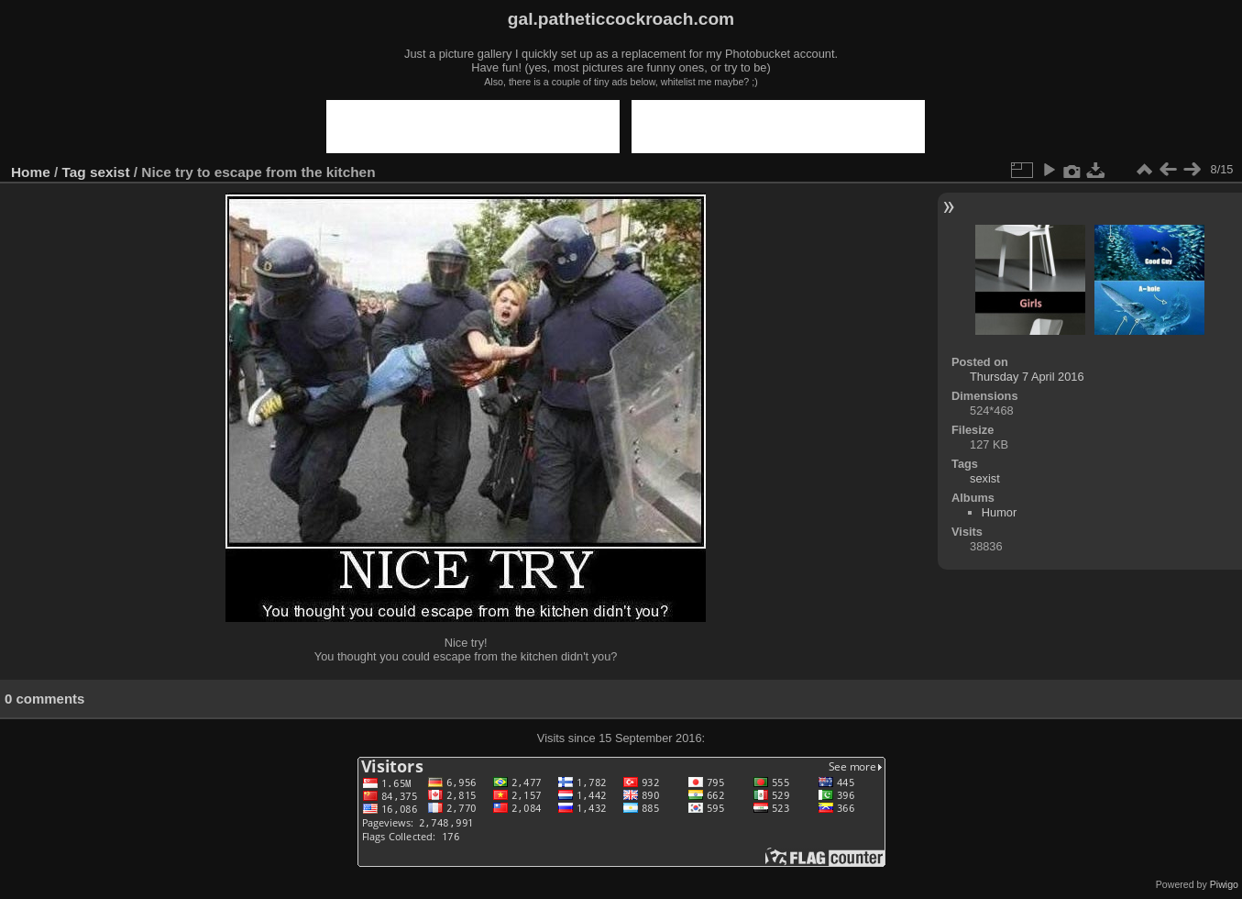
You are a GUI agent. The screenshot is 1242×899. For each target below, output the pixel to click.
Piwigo (1224, 884)
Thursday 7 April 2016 (1027, 376)
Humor (999, 512)
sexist (110, 172)
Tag (74, 172)
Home (30, 172)
